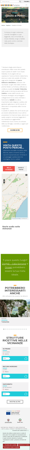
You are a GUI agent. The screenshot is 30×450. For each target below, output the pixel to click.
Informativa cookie (21, 428)
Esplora (8, 25)
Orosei (8, 267)
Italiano (26, 1)
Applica (20, 1)
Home (3, 25)
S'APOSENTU (7, 384)
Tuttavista (5, 322)
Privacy (12, 428)
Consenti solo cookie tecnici (21, 430)
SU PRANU (6, 349)
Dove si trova (21, 168)
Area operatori (20, 427)
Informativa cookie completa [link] (11, 447)
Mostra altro (15, 401)
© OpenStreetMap (16, 218)
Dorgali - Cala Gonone (14, 263)
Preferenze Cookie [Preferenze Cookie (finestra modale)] (24, 445)
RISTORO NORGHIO (10, 366)
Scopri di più (15, 130)
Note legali (5, 428)
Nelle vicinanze (8, 168)
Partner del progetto (8, 427)
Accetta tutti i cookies (10, 445)
